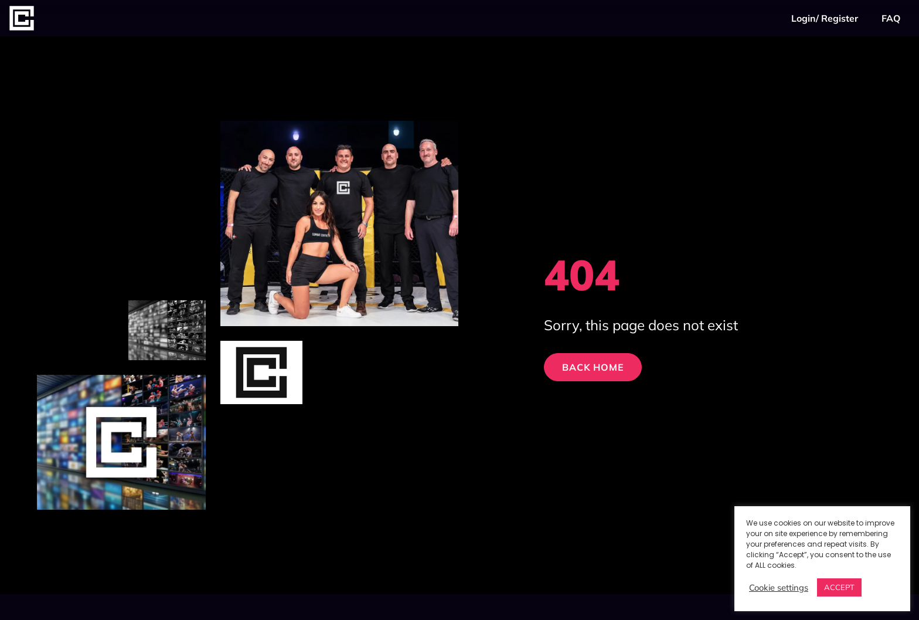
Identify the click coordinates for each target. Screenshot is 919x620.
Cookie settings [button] (778, 587)
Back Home (593, 367)
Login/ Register (824, 18)
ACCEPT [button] (839, 587)
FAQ (890, 18)
